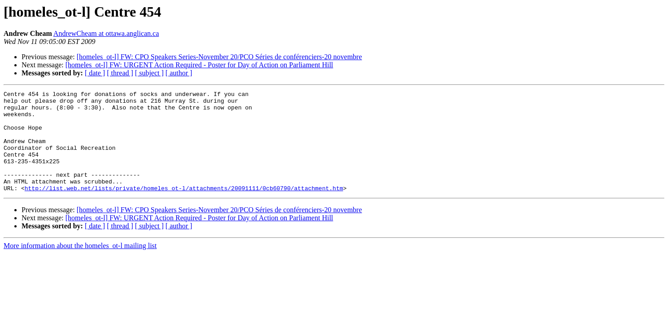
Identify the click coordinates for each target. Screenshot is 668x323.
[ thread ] (120, 73)
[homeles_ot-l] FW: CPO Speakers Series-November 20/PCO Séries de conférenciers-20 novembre (219, 57)
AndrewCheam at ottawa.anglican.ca (106, 33)
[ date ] (95, 73)
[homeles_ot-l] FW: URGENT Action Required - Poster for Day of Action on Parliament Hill (199, 65)
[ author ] (179, 73)
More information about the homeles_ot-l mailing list (80, 266)
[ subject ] (149, 73)
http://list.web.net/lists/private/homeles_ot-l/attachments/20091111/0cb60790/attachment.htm (184, 208)
